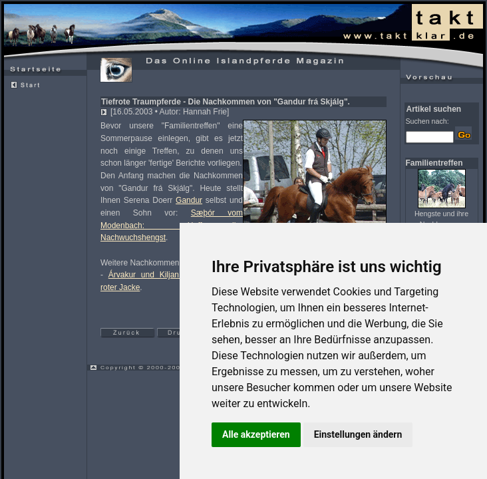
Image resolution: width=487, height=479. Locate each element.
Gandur (189, 200)
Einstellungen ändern (358, 434)
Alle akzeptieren (256, 434)
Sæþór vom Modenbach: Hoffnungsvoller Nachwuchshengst (171, 225)
